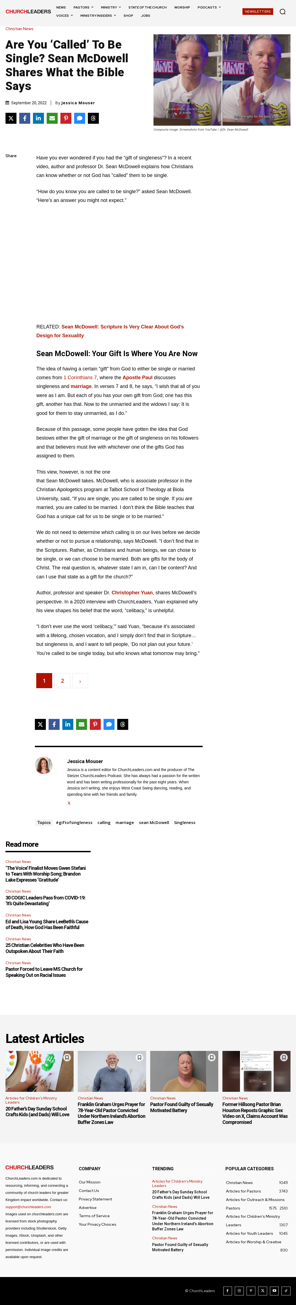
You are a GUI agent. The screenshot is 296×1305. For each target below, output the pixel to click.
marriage (81, 386)
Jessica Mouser (78, 102)
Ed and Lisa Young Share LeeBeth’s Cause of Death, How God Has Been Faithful (46, 924)
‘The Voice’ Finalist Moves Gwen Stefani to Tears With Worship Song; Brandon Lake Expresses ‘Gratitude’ (45, 874)
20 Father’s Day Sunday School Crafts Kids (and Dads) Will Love (37, 1112)
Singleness (185, 822)
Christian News (20, 29)
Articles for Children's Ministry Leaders (31, 1100)
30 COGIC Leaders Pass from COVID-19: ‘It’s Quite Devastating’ (45, 901)
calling (104, 822)
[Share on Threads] (93, 118)
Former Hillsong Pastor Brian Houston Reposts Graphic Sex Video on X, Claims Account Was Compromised (254, 1113)
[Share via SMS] (79, 118)
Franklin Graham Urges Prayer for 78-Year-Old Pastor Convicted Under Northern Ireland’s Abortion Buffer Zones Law (111, 1113)
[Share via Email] (52, 118)
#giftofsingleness (74, 822)
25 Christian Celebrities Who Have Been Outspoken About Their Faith (44, 948)
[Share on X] (10, 118)
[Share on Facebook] (24, 118)
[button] (283, 11)
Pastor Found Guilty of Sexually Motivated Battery (181, 1107)
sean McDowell (154, 822)
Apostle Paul (138, 377)
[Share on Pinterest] (65, 118)
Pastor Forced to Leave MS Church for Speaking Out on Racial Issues (44, 972)
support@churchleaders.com (28, 1207)
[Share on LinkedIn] (38, 118)
